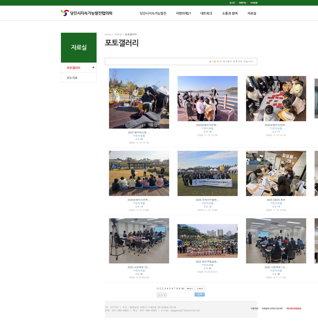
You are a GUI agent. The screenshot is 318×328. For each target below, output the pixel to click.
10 (182, 288)
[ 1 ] (159, 288)
